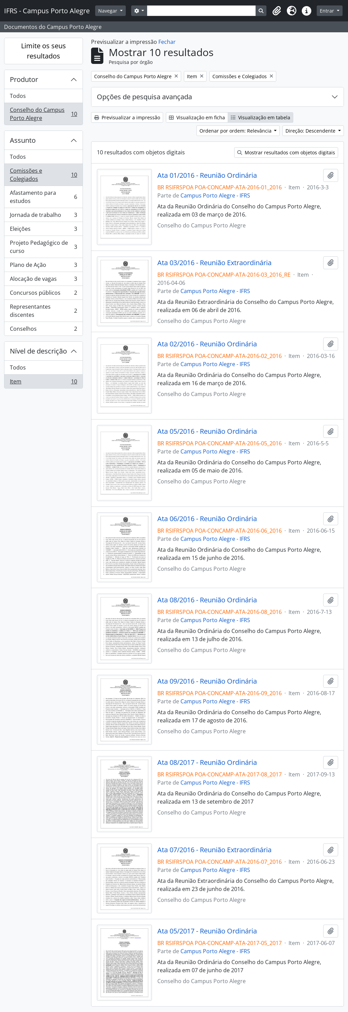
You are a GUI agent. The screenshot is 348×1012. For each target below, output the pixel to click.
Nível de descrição (38, 351)
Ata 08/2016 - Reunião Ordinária (207, 600)
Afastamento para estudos (43, 197)
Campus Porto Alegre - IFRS (215, 195)
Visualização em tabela (260, 117)
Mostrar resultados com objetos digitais (286, 152)
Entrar (327, 10)
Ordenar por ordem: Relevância (236, 130)
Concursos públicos (43, 294)
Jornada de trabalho (43, 216)
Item (43, 382)
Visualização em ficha (197, 117)
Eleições (43, 230)
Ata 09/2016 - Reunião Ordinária (207, 681)
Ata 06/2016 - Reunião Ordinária (207, 519)
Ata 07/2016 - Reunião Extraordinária (214, 850)
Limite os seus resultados (43, 51)
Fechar (167, 42)
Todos (18, 96)
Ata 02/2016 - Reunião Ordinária (207, 344)
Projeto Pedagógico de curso (43, 247)
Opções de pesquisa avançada (144, 96)
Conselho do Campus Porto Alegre (43, 114)
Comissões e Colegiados (43, 175)
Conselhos (43, 330)
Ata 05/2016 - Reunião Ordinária (207, 431)
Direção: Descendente (311, 130)
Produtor (24, 79)
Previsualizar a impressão (127, 117)
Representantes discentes (43, 311)
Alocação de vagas (43, 280)
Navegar (108, 10)
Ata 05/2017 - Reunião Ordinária (207, 931)
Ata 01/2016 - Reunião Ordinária (207, 175)
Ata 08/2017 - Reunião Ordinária (207, 762)
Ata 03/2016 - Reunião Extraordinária (214, 263)
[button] (276, 10)
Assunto (23, 140)
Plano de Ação (43, 266)
